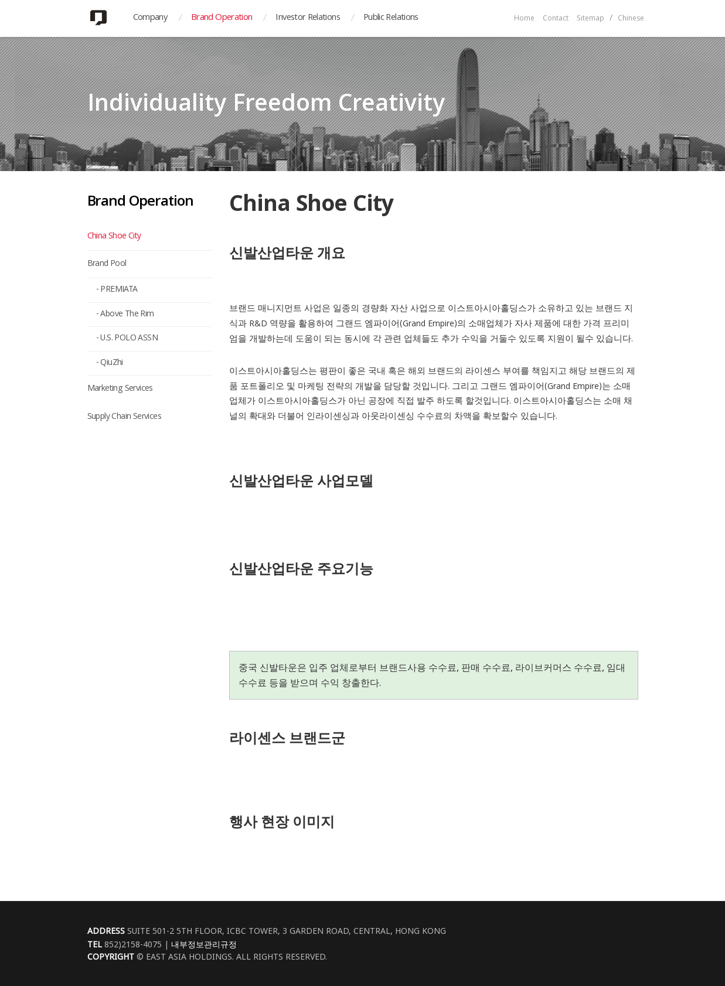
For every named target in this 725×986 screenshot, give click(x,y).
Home (524, 19)
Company (150, 18)
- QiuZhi (109, 363)
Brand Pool (107, 264)
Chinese (631, 19)
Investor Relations (307, 18)
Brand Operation (221, 18)
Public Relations (390, 18)
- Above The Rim (125, 315)
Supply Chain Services (124, 417)
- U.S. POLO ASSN (127, 339)
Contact (556, 19)
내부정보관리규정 (204, 944)
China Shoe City (114, 237)
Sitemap (590, 19)
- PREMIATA (117, 290)
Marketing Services (120, 389)
